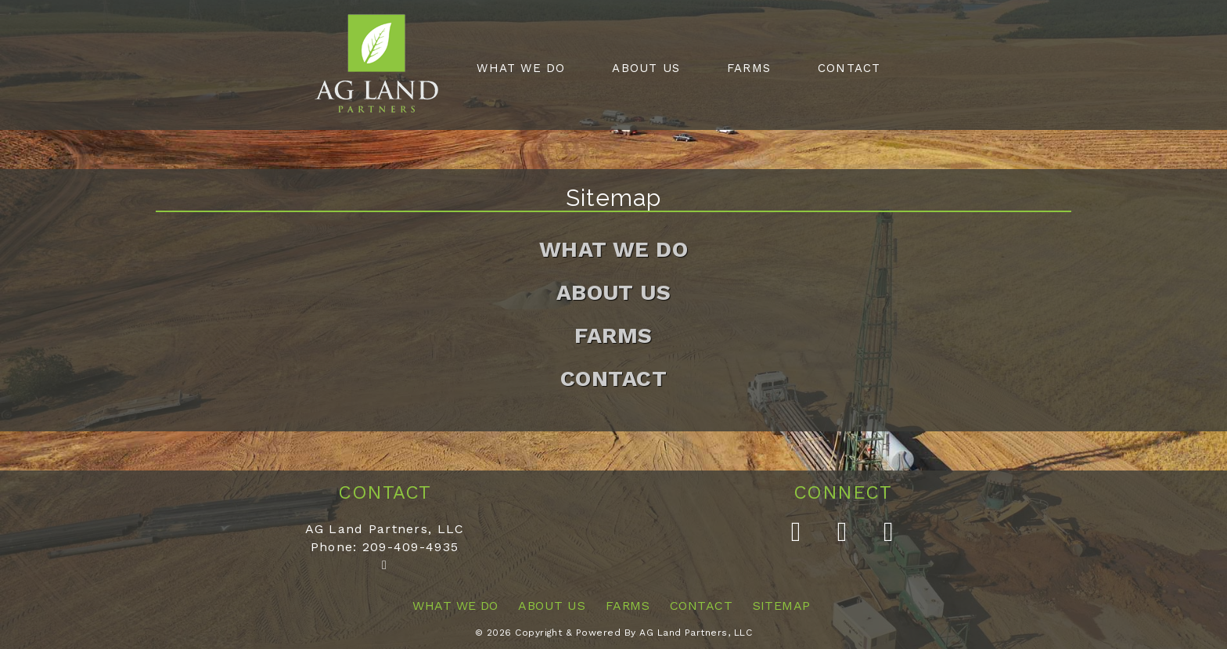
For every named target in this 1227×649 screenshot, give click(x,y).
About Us (646, 68)
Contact (849, 68)
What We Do (521, 68)
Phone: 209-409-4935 (385, 546)
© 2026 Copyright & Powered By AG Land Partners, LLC (613, 632)
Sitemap (782, 605)
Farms (749, 68)
